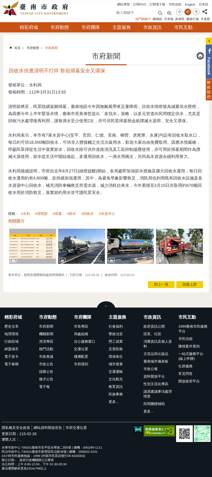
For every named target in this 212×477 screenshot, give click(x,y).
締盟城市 (11, 349)
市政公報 (150, 369)
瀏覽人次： (10, 439)
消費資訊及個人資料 (157, 344)
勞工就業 (116, 342)
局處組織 (81, 334)
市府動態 (60, 27)
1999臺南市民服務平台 (192, 328)
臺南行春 (192, 19)
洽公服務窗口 (84, 342)
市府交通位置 (76, 428)
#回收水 (87, 214)
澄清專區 (46, 342)
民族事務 (116, 394)
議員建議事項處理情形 (157, 394)
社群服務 (185, 366)
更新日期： (10, 434)
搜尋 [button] (160, 13)
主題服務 (121, 27)
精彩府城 (29, 27)
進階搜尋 (169, 13)
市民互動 (183, 27)
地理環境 (11, 334)
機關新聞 (46, 334)
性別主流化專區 (155, 384)
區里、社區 (152, 334)
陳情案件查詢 (189, 346)
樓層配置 (81, 357)
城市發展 (116, 364)
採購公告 (46, 372)
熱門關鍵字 (143, 19)
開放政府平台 (189, 381)
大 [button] (196, 12)
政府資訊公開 (154, 326)
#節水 (71, 214)
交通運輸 (116, 372)
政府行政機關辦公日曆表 (36, 460)
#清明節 (41, 214)
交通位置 (81, 349)
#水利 (25, 214)
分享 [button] (205, 9)
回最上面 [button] (190, 284)
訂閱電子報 (157, 4)
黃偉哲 (179, 19)
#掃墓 (57, 214)
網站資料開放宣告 (48, 428)
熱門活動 (46, 349)
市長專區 (81, 326)
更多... (114, 402)
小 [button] (179, 12)
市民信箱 (175, 4)
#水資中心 (107, 214)
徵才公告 (46, 379)
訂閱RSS (139, 4)
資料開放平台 (154, 376)
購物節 (157, 19)
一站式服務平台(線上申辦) (190, 356)
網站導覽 (123, 4)
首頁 (17, 48)
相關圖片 (16, 221)
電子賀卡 (11, 357)
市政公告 (46, 364)
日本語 (203, 4)
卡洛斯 (205, 19)
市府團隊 (90, 27)
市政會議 (46, 357)
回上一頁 (161, 284)
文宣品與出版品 (155, 354)
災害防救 (116, 349)
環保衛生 (116, 357)
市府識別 (81, 364)
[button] (32, 246)
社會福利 (116, 326)
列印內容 (200, 56)
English (190, 4)
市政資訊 (152, 27)
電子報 (44, 387)
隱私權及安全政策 (16, 428)
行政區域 (11, 342)
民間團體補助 (154, 404)
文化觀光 (116, 379)
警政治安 (116, 334)
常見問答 (185, 374)
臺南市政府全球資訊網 (36, 8)
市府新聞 (51, 48)
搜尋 (118, 12)
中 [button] (188, 12)
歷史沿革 (11, 326)
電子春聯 (11, 364)
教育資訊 (116, 387)
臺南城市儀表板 (155, 361)
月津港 (168, 19)
